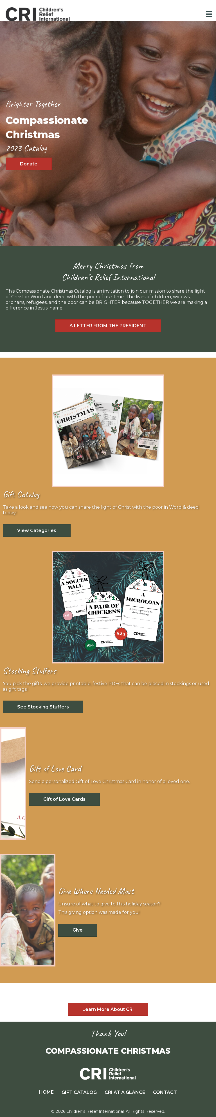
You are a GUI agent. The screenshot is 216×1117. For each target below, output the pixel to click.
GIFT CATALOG (79, 1092)
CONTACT (165, 1092)
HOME (46, 1092)
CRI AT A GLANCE (125, 1092)
